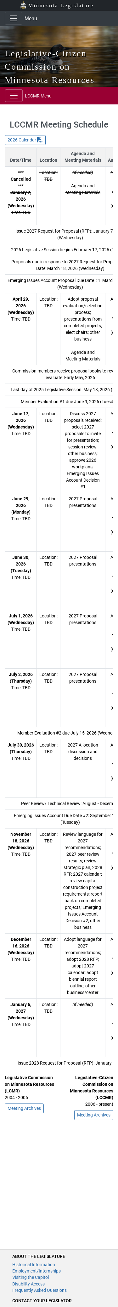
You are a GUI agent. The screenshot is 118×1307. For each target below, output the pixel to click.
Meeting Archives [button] (24, 1108)
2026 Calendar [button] (25, 139)
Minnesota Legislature (57, 5)
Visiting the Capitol (30, 1277)
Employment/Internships (36, 1270)
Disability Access (28, 1283)
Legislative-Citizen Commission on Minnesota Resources (50, 66)
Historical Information (33, 1264)
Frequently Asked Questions (39, 1290)
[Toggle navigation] (13, 18)
